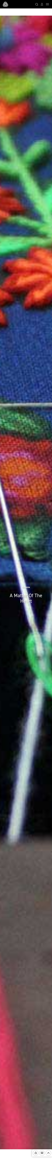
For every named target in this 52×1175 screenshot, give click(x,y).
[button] (36, 4)
